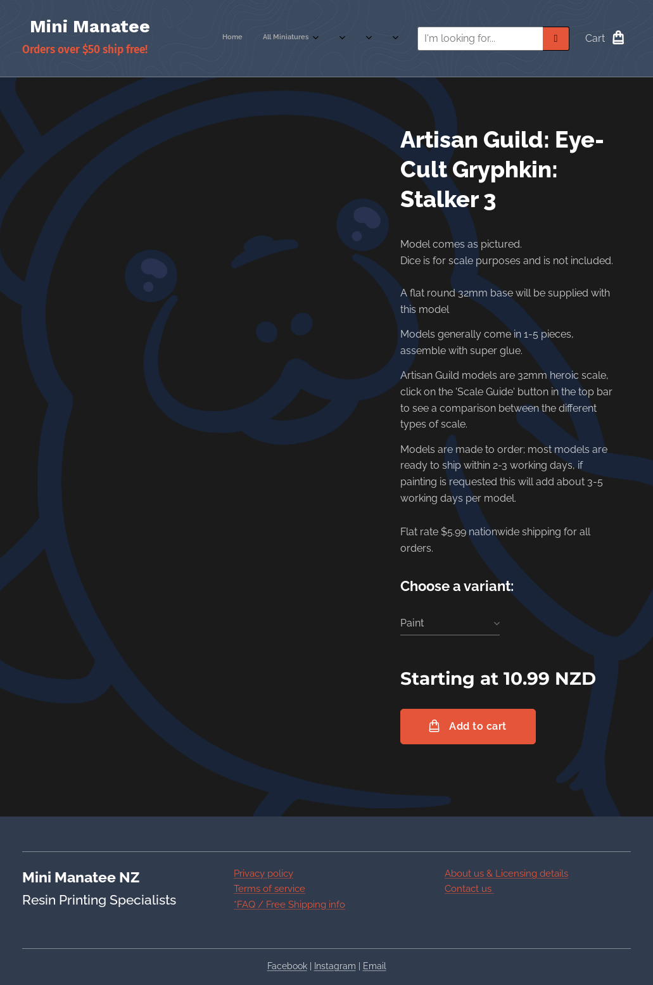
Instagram (335, 966)
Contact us (469, 888)
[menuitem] (290, 38)
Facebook (287, 966)
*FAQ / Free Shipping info (289, 904)
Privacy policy (263, 873)
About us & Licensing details (506, 873)
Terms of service (269, 888)
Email (374, 966)
